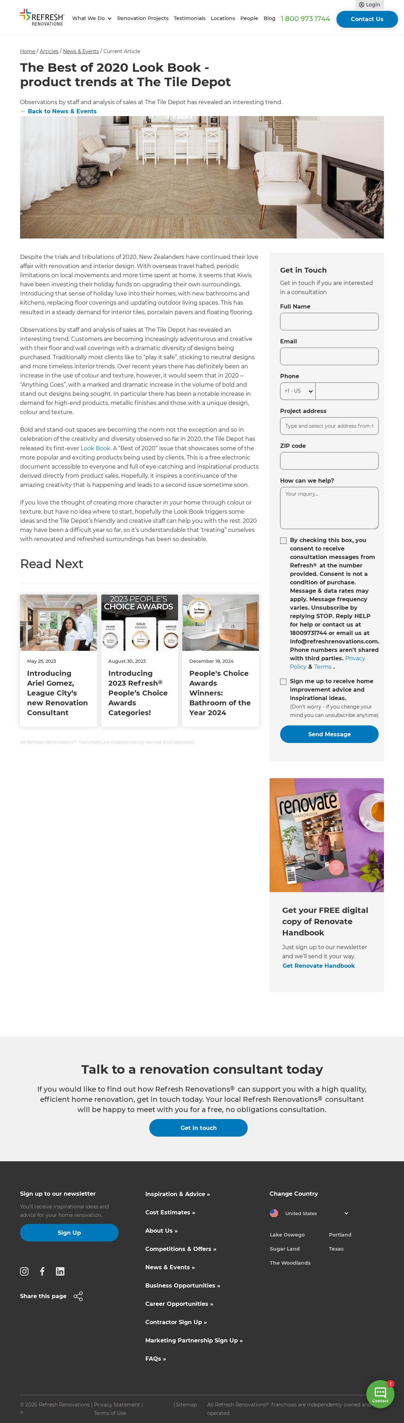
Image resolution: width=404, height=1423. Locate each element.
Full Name (295, 306)
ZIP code (293, 446)
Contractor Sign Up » (176, 1322)
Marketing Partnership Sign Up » (194, 1340)
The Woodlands (290, 1263)
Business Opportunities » (182, 1285)
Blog (270, 18)
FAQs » (155, 1358)
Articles (49, 51)
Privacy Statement (117, 1405)
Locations (223, 18)
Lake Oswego (287, 1235)
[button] (90, 18)
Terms (323, 666)
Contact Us (367, 19)
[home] (44, 18)
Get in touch (199, 1128)
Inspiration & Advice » (177, 1194)
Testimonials (190, 18)
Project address (303, 411)
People (249, 18)
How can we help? (307, 480)
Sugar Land (285, 1249)
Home (27, 51)
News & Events (81, 51)
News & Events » (170, 1267)
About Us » (161, 1230)
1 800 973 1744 (305, 18)
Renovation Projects (143, 18)
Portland (340, 1235)
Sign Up (69, 1233)
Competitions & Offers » (180, 1249)
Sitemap (186, 1405)
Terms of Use (110, 1413)
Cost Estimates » (170, 1212)
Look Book (96, 448)
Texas (336, 1249)
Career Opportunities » (179, 1304)
